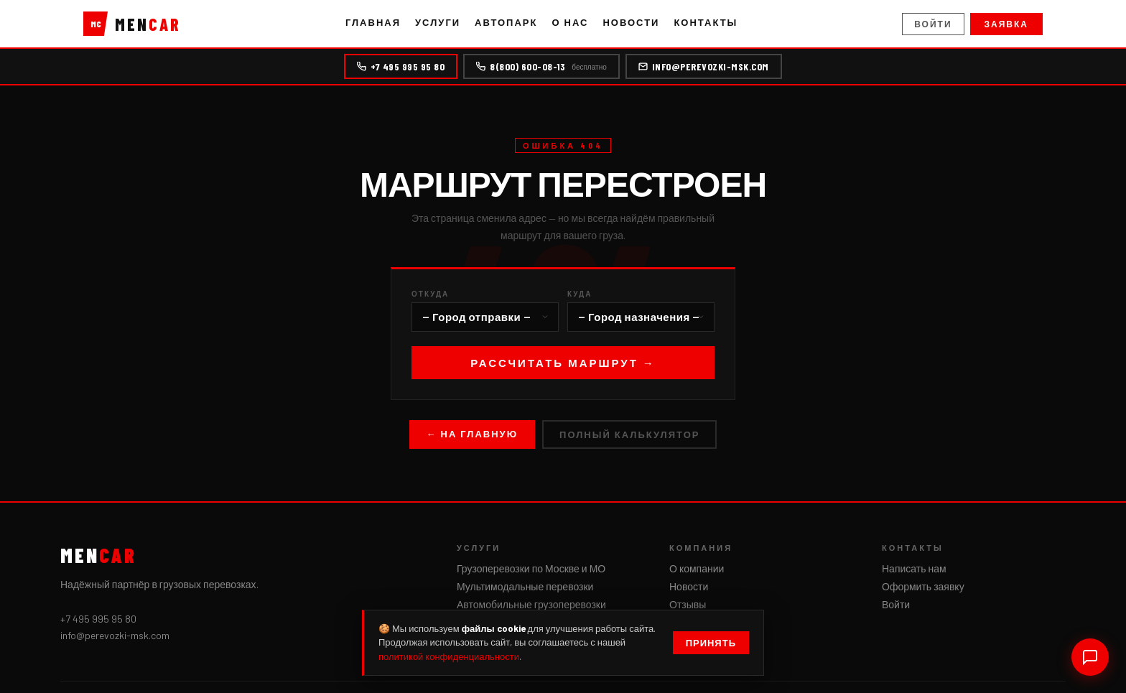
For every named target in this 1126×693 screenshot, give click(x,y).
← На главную (472, 433)
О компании (696, 568)
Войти (932, 24)
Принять (711, 642)
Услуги (437, 22)
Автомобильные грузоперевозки (531, 604)
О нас (570, 22)
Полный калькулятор (629, 434)
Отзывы (687, 604)
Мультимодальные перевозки (525, 586)
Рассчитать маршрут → (563, 362)
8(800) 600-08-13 (541, 66)
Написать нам (914, 568)
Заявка (1006, 24)
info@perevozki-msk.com (703, 66)
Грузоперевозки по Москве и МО (531, 568)
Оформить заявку (923, 586)
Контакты (706, 22)
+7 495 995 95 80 (401, 66)
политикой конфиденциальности (448, 656)
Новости (630, 22)
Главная (373, 22)
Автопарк (506, 22)
